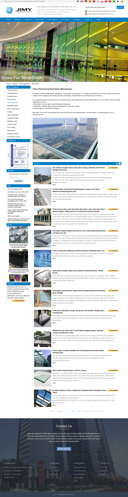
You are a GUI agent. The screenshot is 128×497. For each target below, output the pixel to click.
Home (8, 19)
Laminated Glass (12, 93)
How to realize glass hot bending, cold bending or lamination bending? (18, 214)
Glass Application (24, 84)
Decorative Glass (12, 105)
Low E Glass (11, 127)
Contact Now (18, 300)
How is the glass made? (15, 192)
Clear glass (37, 104)
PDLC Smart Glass (13, 109)
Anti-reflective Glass (13, 137)
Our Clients (65, 19)
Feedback (77, 19)
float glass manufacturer (66, 494)
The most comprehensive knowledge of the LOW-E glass (17, 203)
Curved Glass (11, 99)
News (98, 19)
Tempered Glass (12, 90)
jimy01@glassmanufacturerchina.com (100, 14)
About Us (28, 19)
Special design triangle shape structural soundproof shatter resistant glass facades (18, 248)
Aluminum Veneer (12, 133)
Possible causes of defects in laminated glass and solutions (17, 198)
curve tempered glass (79, 112)
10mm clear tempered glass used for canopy (69, 370)
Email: (6, 467)
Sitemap (103, 474)
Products (18, 19)
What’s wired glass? (14, 219)
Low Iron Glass (12, 124)
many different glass (91, 100)
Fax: (5, 471)
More (54, 185)
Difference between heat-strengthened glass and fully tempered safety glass (16, 208)
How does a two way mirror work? (18, 195)
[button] (61, 80)
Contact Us (88, 19)
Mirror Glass (11, 130)
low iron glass (46, 104)
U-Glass (9, 112)
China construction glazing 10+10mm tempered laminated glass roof (78, 251)
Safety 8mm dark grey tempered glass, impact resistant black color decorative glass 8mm (18, 274)
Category (15, 84)
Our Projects (52, 19)
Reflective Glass (12, 121)
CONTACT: (8, 477)
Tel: (5, 474)
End (79, 411)
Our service (40, 19)
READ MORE (64, 449)
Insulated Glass (12, 96)
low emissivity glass (60, 106)
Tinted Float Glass (13, 118)
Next (73, 411)
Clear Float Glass (12, 115)
